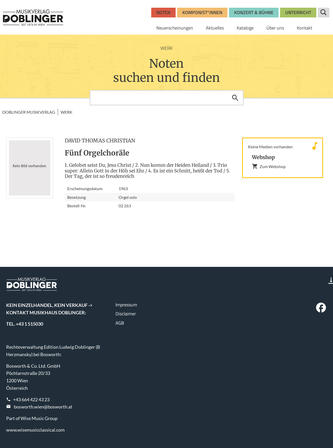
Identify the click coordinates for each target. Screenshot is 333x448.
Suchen (235, 98)
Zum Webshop (269, 166)
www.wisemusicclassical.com (35, 430)
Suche (323, 12)
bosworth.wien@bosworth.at (43, 407)
